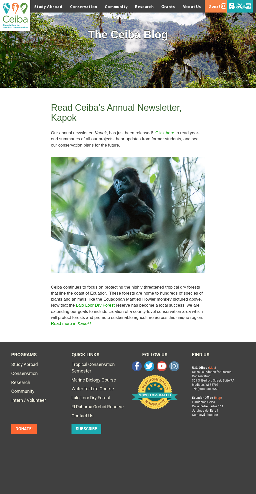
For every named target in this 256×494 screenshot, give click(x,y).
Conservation (84, 6)
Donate (216, 6)
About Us (191, 6)
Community (116, 6)
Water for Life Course (93, 388)
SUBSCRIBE (86, 428)
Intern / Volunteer (28, 400)
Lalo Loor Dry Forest (95, 305)
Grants (168, 6)
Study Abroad (48, 6)
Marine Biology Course (94, 380)
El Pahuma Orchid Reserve (98, 406)
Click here (164, 133)
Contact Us (83, 415)
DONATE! (24, 428)
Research (144, 6)
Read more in (71, 323)
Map (212, 367)
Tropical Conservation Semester (93, 368)
